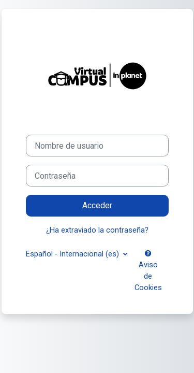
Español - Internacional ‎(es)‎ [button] (73, 254)
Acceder (97, 205)
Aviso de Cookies (148, 271)
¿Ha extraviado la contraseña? (97, 230)
